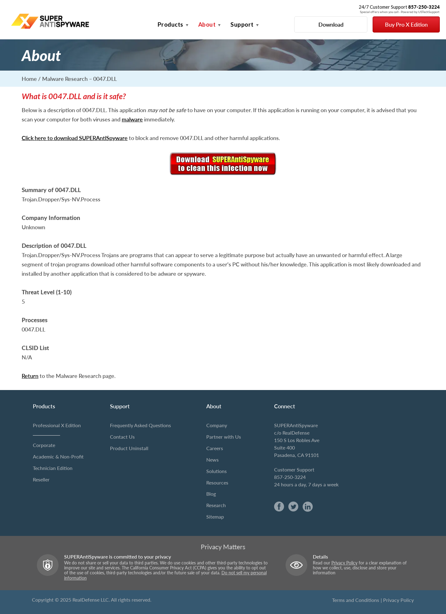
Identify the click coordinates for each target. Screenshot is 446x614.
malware (132, 119)
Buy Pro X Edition (406, 24)
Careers (214, 448)
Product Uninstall (129, 448)
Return (30, 375)
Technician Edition (52, 468)
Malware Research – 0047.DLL (79, 78)
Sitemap (215, 517)
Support (242, 24)
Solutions (216, 471)
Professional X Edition (57, 425)
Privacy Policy (344, 562)
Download (330, 24)
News (212, 460)
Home (29, 78)
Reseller (41, 479)
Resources (217, 482)
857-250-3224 (290, 477)
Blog (211, 494)
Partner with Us (223, 437)
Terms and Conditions (355, 600)
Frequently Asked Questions (140, 425)
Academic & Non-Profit (58, 456)
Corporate (44, 445)
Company (216, 425)
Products (170, 24)
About (207, 24)
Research (216, 505)
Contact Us (122, 437)
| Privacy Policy (397, 600)
